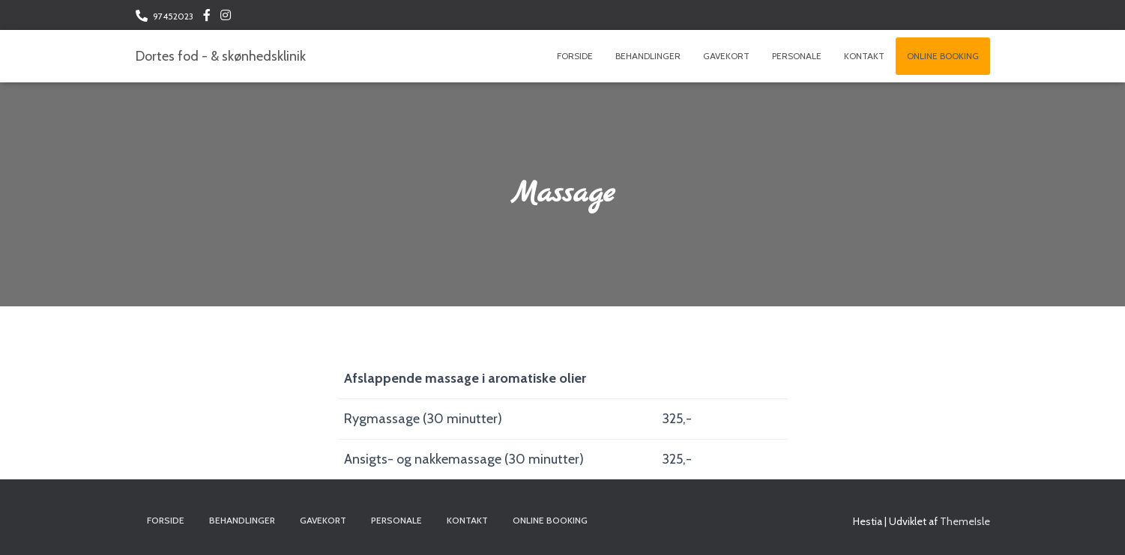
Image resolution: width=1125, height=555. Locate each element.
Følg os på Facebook (207, 17)
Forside (575, 55)
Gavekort (726, 55)
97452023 (173, 16)
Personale (796, 55)
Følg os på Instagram (225, 17)
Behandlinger (648, 55)
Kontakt (864, 55)
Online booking (943, 55)
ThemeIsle (965, 521)
